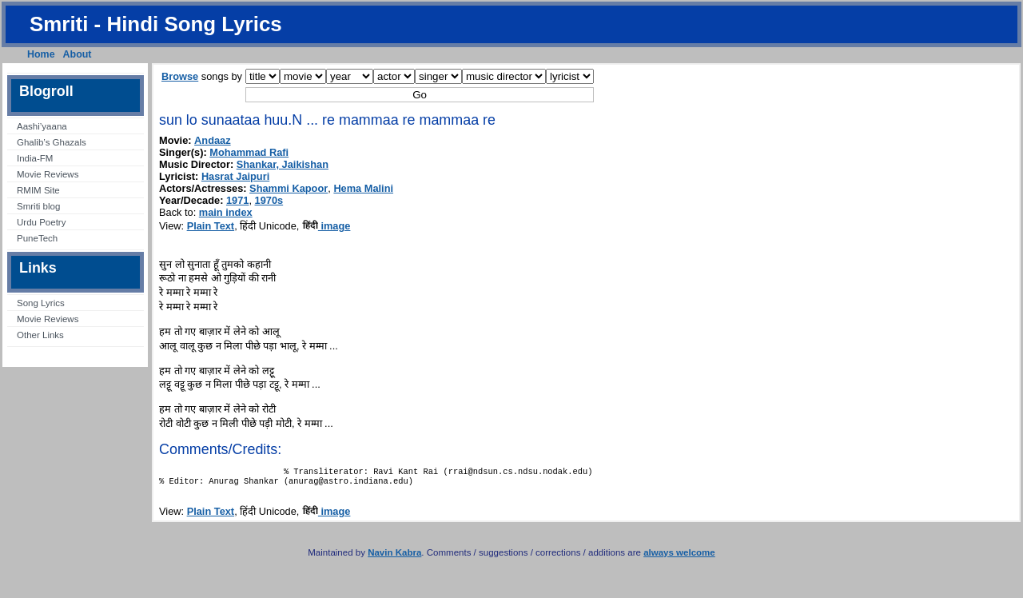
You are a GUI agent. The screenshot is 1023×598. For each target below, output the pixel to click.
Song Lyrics (41, 303)
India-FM (35, 158)
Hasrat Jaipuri (235, 176)
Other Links (40, 335)
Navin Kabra (394, 557)
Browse (179, 76)
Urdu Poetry (41, 222)
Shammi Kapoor (288, 188)
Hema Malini (363, 188)
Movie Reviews (47, 174)
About (77, 54)
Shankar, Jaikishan (282, 164)
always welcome (679, 557)
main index (226, 212)
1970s (269, 200)
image (326, 226)
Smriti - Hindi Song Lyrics (156, 24)
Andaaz (212, 140)
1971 (237, 200)
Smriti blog (38, 206)
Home (41, 54)
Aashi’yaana (42, 126)
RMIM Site (38, 190)
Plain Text (211, 226)
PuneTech (37, 238)
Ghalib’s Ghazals (51, 142)
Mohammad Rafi (249, 152)
